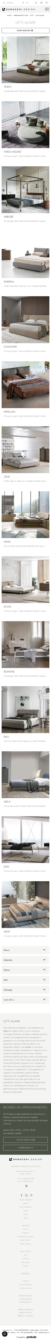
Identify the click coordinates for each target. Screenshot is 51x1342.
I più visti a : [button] (9, 999)
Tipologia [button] (8, 990)
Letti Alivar (40, 15)
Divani (25, 1229)
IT (23, 3)
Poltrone (25, 1232)
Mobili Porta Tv (25, 1240)
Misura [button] (7, 970)
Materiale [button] (8, 960)
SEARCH (8, 3)
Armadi (25, 1266)
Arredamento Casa (21, 15)
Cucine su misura (25, 1288)
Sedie (25, 1218)
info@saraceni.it (25, 1147)
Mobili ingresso (25, 1244)
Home (9, 15)
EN (27, 3)
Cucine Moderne (25, 1284)
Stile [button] (6, 980)
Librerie (25, 1203)
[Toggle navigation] (47, 9)
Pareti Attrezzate (25, 1207)
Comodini (25, 1258)
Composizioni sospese (25, 1236)
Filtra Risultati (25, 30)
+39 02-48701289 (25, 1139)
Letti (32, 15)
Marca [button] (6, 950)
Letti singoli (25, 1262)
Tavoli (26, 1214)
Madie (25, 1210)
